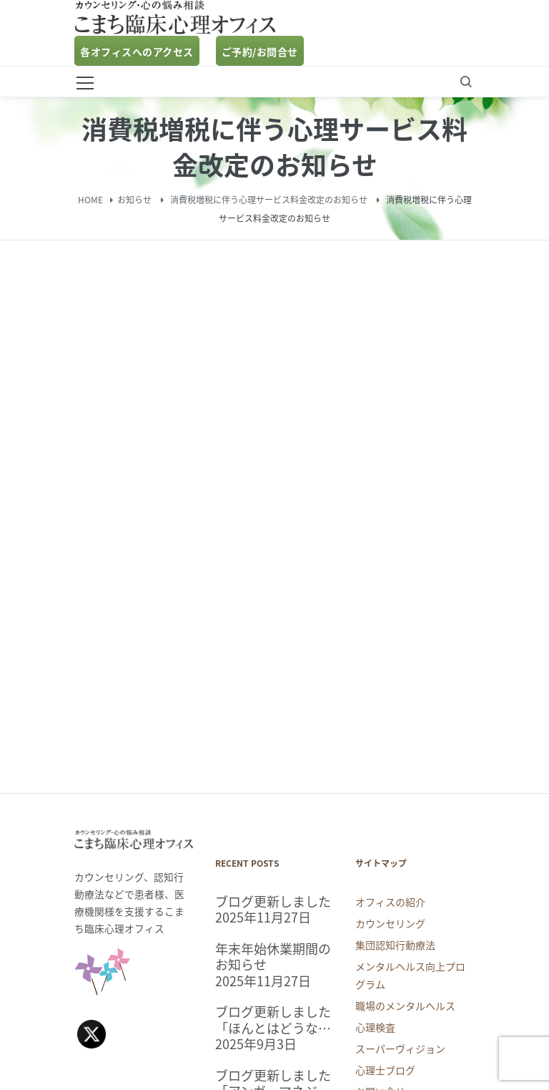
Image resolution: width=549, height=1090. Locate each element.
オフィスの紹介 (390, 902)
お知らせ (134, 199)
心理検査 (375, 1027)
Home (90, 199)
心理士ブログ (385, 1070)
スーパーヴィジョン (400, 1048)
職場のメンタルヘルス (405, 1005)
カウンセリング (390, 923)
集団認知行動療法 (395, 945)
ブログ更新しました (273, 902)
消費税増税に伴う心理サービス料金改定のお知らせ (268, 199)
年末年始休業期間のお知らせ (273, 957)
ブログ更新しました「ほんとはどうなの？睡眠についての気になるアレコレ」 (273, 1020)
